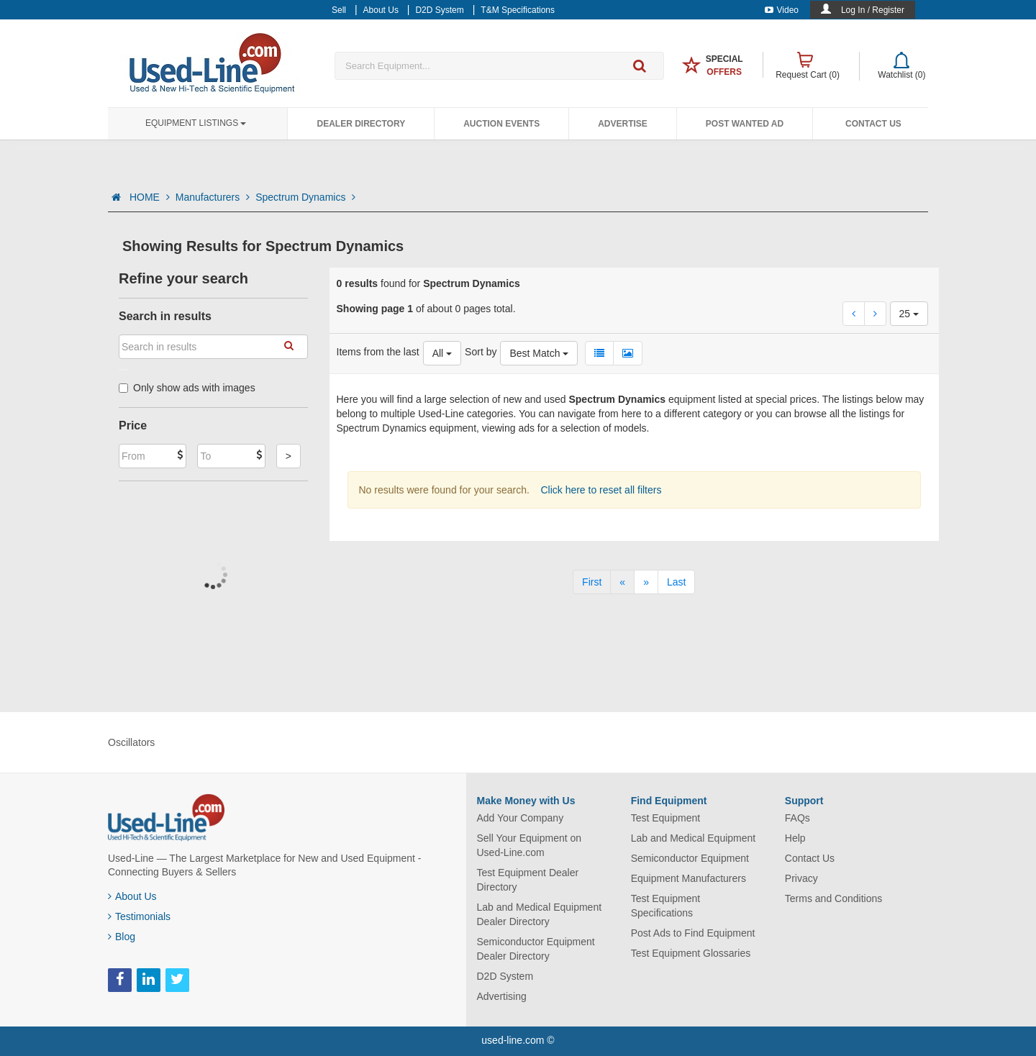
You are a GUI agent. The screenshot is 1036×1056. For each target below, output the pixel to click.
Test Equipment (666, 818)
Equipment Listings (195, 123)
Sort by (480, 352)
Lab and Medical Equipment (693, 838)
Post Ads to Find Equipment (693, 933)
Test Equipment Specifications (666, 906)
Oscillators (131, 742)
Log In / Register (872, 10)
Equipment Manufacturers (688, 878)
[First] (592, 582)
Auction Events (501, 124)
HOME (150, 197)
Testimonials (139, 916)
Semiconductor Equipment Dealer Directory (536, 949)
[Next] (646, 582)
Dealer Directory (361, 124)
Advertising (502, 996)
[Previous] (622, 582)
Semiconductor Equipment (690, 858)
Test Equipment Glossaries (691, 953)
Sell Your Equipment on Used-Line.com (529, 845)
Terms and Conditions (833, 898)
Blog (121, 936)
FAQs (797, 818)
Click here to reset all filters (600, 490)
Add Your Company (520, 818)
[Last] (676, 582)
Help (795, 838)
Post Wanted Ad (744, 124)
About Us (132, 896)
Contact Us (873, 124)
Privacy (801, 878)
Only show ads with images (187, 387)
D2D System (505, 976)
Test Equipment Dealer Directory (528, 880)
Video (782, 10)
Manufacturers (213, 197)
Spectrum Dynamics (305, 197)
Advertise (623, 124)
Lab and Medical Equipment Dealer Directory (539, 914)
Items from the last (378, 352)
